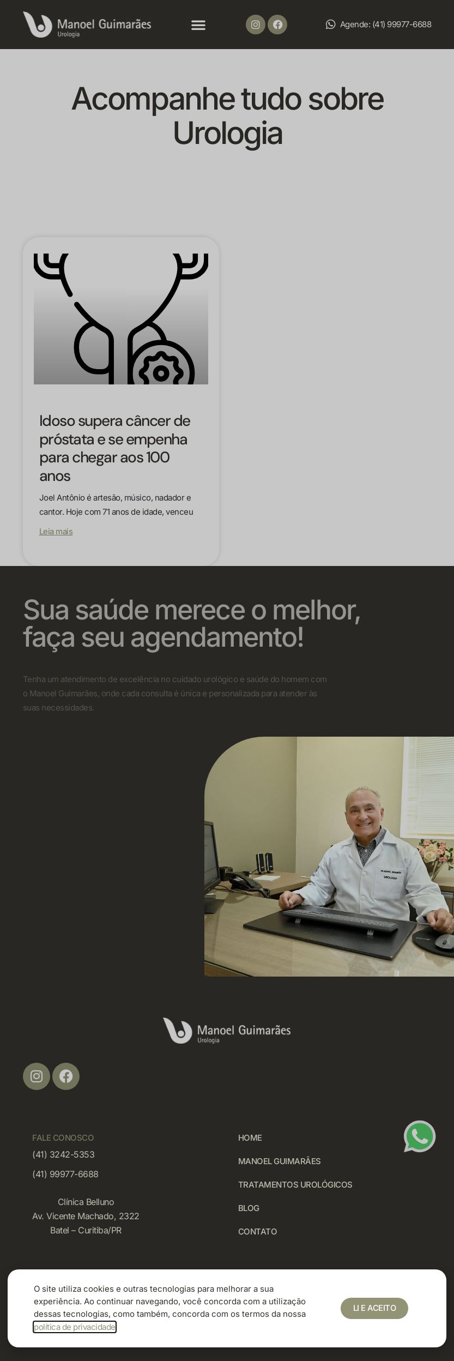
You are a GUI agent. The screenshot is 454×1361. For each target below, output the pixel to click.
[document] (227, 680)
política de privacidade (75, 1327)
